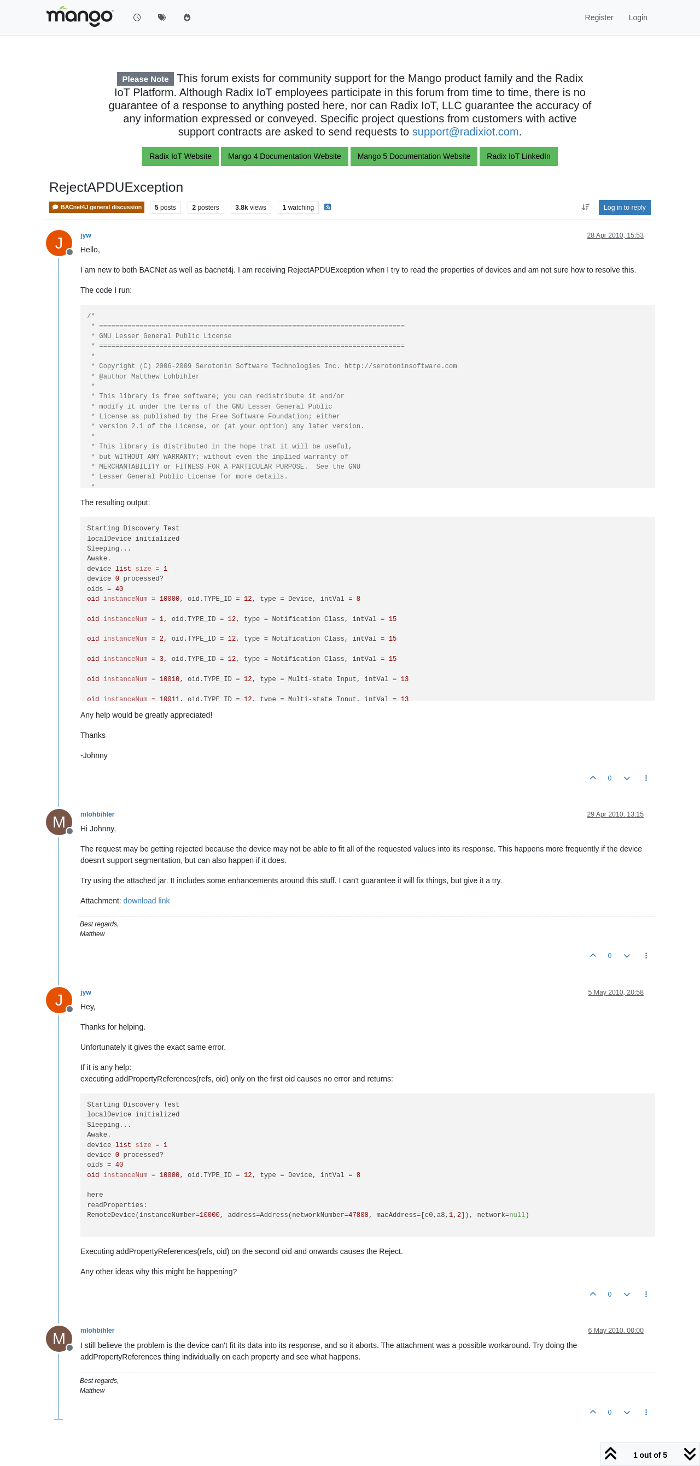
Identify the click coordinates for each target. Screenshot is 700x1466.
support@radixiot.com (465, 132)
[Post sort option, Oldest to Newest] (585, 207)
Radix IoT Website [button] (180, 156)
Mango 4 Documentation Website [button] (284, 156)
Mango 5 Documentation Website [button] (414, 156)
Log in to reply (625, 207)
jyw (85, 235)
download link (147, 900)
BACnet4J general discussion (97, 207)
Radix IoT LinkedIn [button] (518, 156)
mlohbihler (97, 814)
